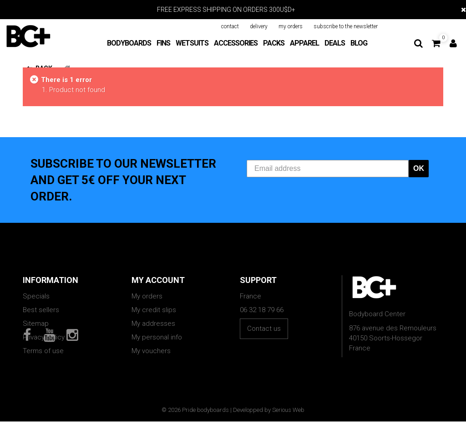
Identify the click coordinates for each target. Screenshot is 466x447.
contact (230, 26)
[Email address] (328, 168)
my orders (291, 26)
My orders (147, 296)
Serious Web (288, 435)
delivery (259, 26)
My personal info (157, 337)
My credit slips (154, 310)
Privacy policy (44, 337)
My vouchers (151, 351)
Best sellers (41, 310)
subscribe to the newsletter (346, 26)
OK (418, 168)
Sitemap (36, 323)
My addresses (153, 323)
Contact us (264, 328)
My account (158, 280)
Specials (36, 296)
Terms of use (43, 351)
